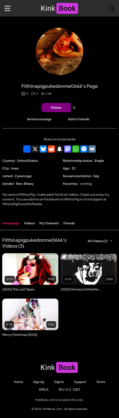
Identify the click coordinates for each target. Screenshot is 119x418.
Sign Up (38, 382)
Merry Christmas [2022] (19, 334)
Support (80, 382)
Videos (29, 223)
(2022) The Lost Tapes (18, 289)
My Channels (49, 223)
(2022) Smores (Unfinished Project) (81, 289)
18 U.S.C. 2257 (69, 389)
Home (18, 382)
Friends (69, 223)
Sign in (59, 382)
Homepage (10, 223)
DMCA (44, 389)
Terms (100, 382)
